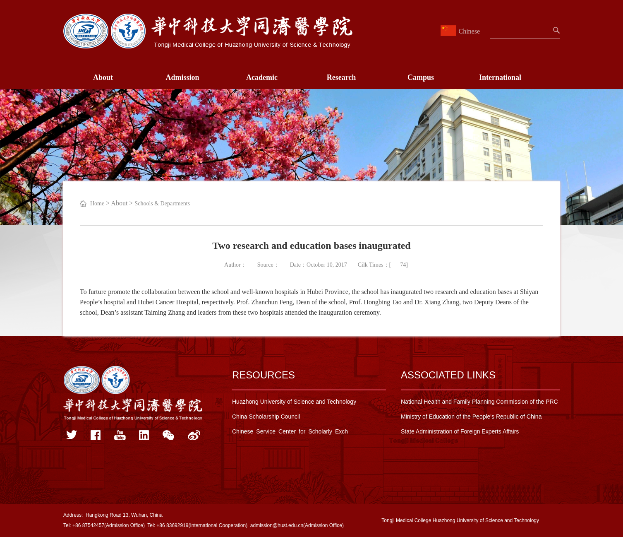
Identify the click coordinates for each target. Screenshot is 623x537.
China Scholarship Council (266, 416)
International (500, 77)
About (103, 77)
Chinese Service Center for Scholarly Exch (290, 431)
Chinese (461, 31)
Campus (420, 77)
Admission (182, 77)
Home (97, 203)
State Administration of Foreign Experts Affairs (460, 431)
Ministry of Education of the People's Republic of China (471, 416)
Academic (262, 77)
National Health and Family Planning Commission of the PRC (479, 401)
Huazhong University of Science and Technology (294, 401)
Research (341, 77)
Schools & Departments (162, 203)
